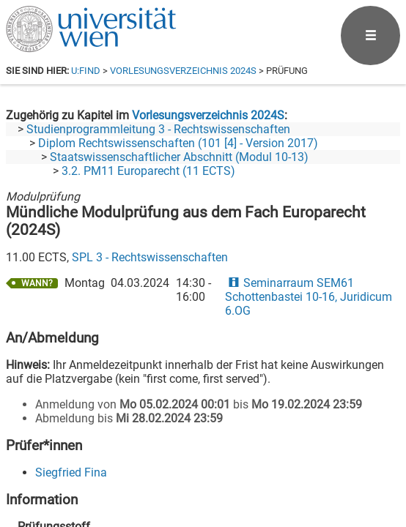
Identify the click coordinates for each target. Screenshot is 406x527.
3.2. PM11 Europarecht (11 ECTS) (148, 171)
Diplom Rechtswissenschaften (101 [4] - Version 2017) (178, 143)
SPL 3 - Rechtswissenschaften (150, 257)
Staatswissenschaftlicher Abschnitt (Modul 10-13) (179, 157)
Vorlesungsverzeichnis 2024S (183, 70)
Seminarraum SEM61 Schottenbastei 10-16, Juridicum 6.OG (308, 297)
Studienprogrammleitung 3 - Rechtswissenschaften (158, 129)
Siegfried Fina (71, 472)
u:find (85, 70)
